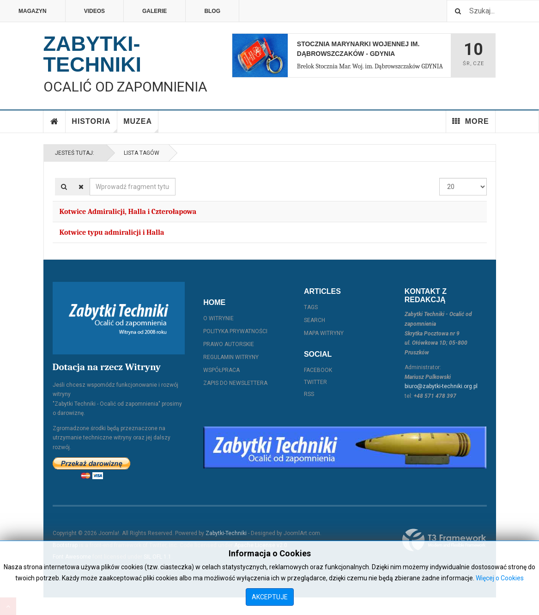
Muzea (140, 125)
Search (314, 320)
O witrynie (218, 318)
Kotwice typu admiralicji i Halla (112, 232)
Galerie (154, 11)
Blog (212, 11)
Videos (94, 11)
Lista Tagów (140, 153)
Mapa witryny (324, 333)
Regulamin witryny (231, 357)
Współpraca (221, 370)
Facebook (318, 370)
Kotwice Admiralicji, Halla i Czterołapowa (128, 211)
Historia (94, 125)
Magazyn (32, 11)
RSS (309, 394)
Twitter (315, 382)
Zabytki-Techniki (226, 533)
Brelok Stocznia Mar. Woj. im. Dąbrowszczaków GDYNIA (370, 66)
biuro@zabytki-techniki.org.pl (441, 386)
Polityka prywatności (235, 331)
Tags (311, 307)
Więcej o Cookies (500, 578)
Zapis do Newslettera (235, 383)
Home (54, 121)
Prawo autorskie (228, 344)
